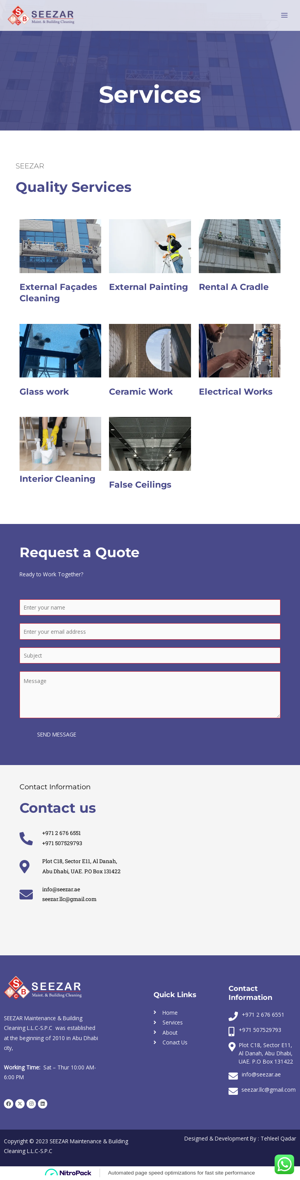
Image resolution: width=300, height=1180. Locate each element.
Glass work (44, 391)
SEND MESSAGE (56, 734)
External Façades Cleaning (58, 293)
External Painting (148, 287)
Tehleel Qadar (278, 1138)
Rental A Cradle (234, 287)
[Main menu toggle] (285, 15)
